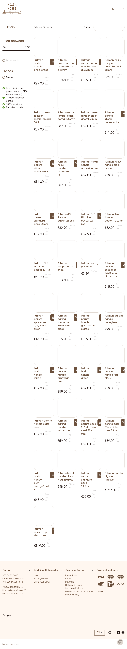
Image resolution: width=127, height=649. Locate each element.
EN (99, 632)
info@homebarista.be (13, 579)
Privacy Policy (72, 595)
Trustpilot (7, 615)
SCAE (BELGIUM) (42, 579)
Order (68, 579)
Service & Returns (74, 588)
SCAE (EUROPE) (42, 582)
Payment (70, 582)
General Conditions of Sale (79, 592)
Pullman (10, 77)
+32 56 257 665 (10, 576)
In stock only (12, 60)
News (36, 576)
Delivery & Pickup (73, 585)
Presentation (71, 576)
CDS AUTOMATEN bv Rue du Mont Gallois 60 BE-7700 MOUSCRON (14, 590)
